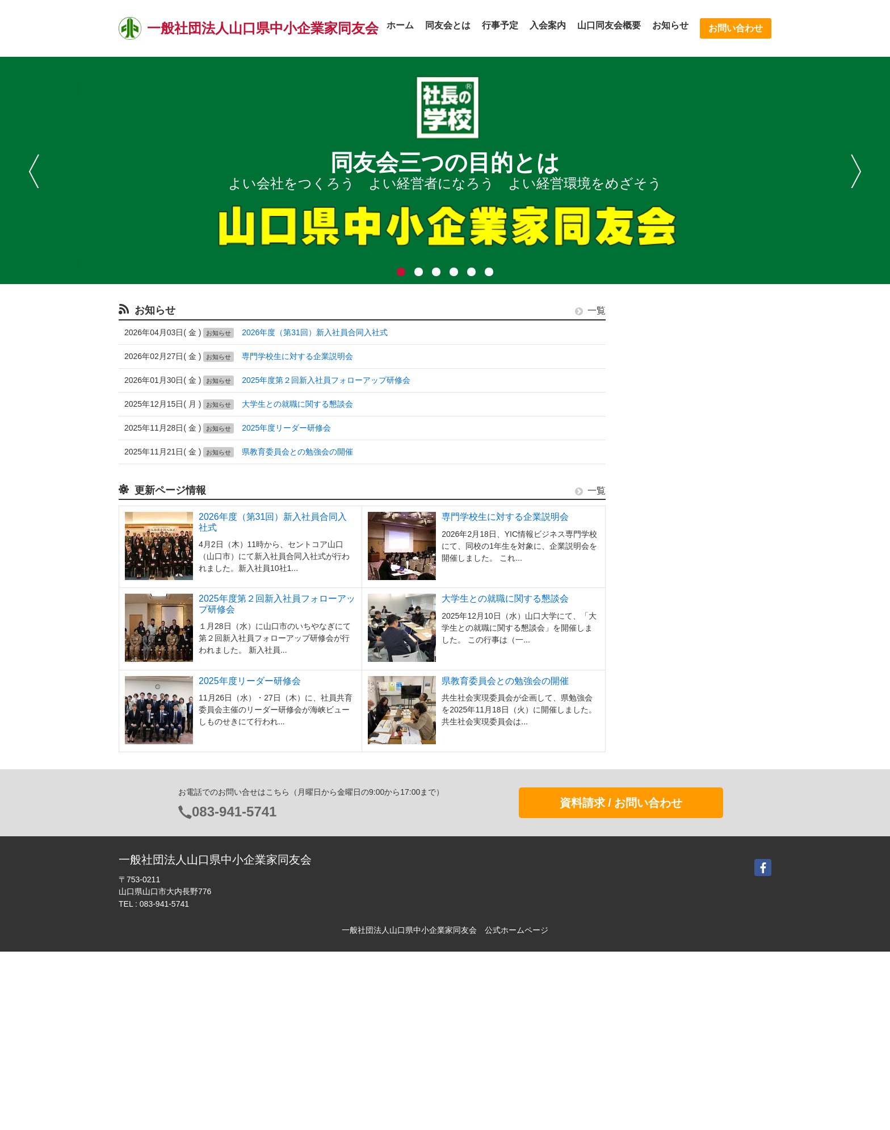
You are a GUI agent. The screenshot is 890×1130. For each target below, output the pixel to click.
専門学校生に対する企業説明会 (297, 356)
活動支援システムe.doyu (666, 478)
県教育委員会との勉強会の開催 (297, 451)
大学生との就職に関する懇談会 (297, 403)
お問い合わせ (735, 28)
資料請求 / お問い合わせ (621, 981)
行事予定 (500, 25)
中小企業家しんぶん (658, 457)
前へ (33, 171)
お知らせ (670, 25)
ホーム (400, 25)
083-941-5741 (234, 990)
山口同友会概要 (609, 25)
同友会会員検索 (650, 436)
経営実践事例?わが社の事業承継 (680, 521)
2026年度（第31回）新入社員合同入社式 (315, 332)
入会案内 (548, 25)
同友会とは (448, 25)
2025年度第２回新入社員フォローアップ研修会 (326, 380)
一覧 (590, 310)
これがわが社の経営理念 (666, 499)
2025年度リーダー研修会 (286, 427)
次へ (856, 171)
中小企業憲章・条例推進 (666, 415)
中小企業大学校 (650, 542)
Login (633, 924)
